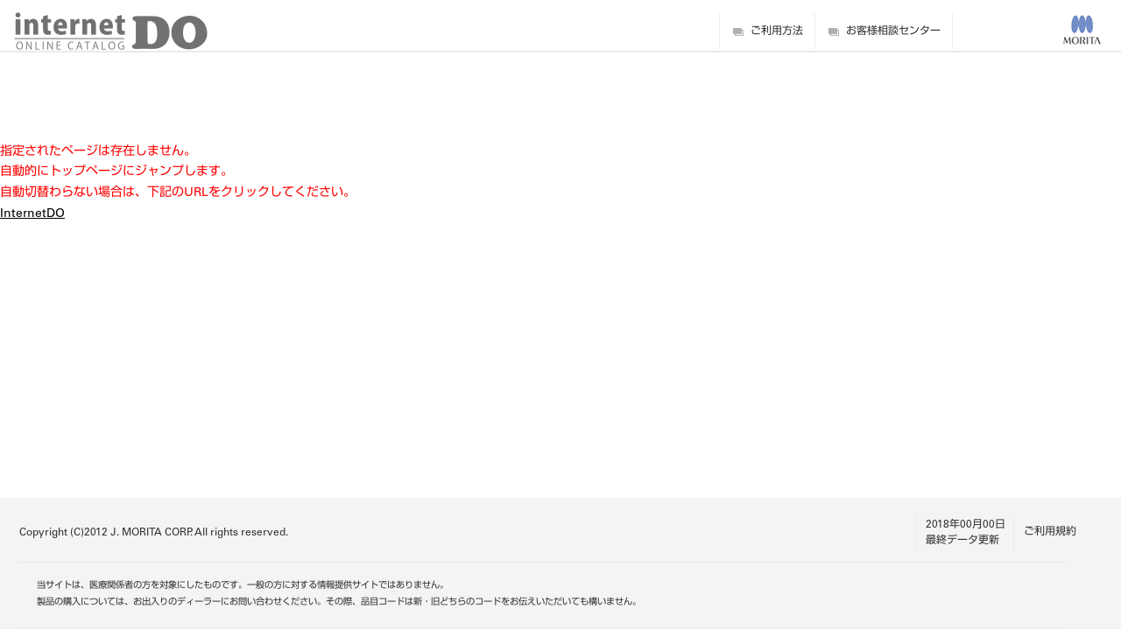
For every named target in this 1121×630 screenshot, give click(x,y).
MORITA (1081, 30)
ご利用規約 (1050, 532)
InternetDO (32, 214)
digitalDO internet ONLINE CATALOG (111, 31)
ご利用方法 (777, 31)
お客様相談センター (893, 31)
